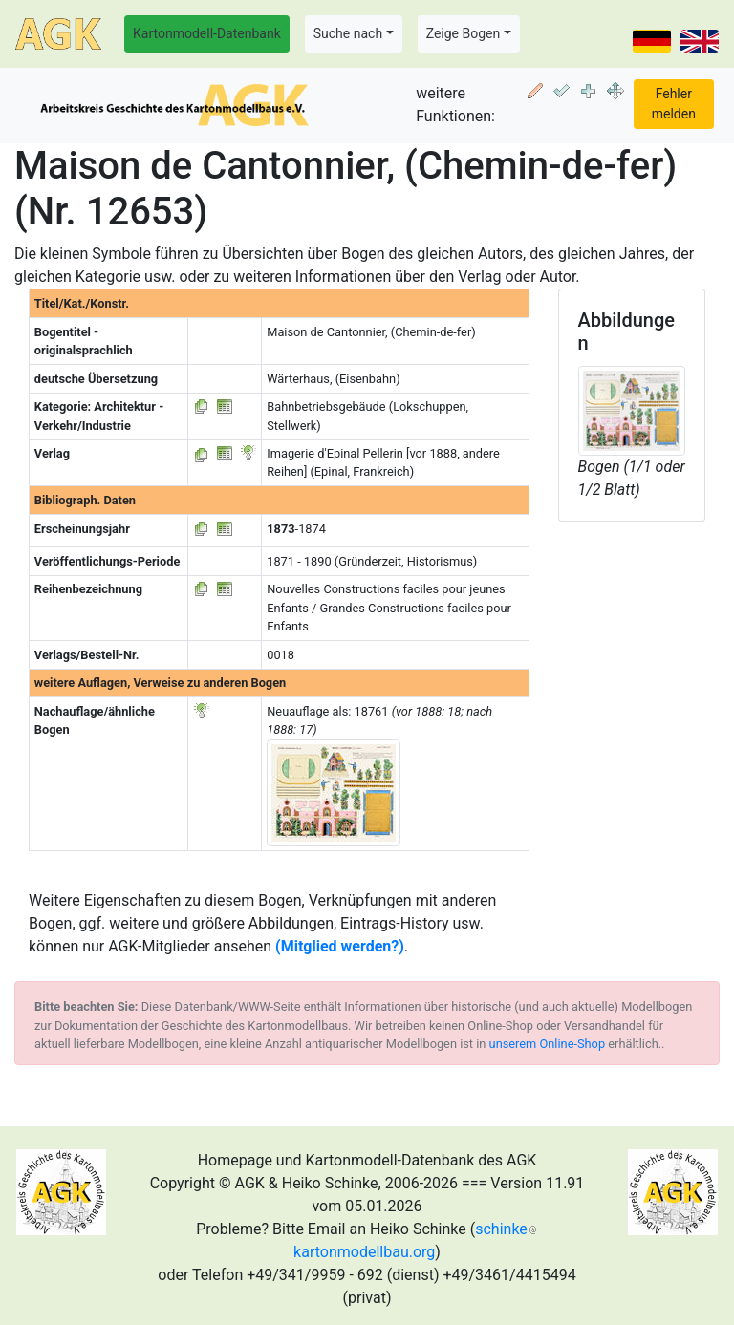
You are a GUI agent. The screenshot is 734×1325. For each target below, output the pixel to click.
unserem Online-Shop (547, 1043)
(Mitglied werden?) (339, 946)
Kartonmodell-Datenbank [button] (207, 33)
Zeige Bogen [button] (463, 33)
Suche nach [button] (347, 33)
